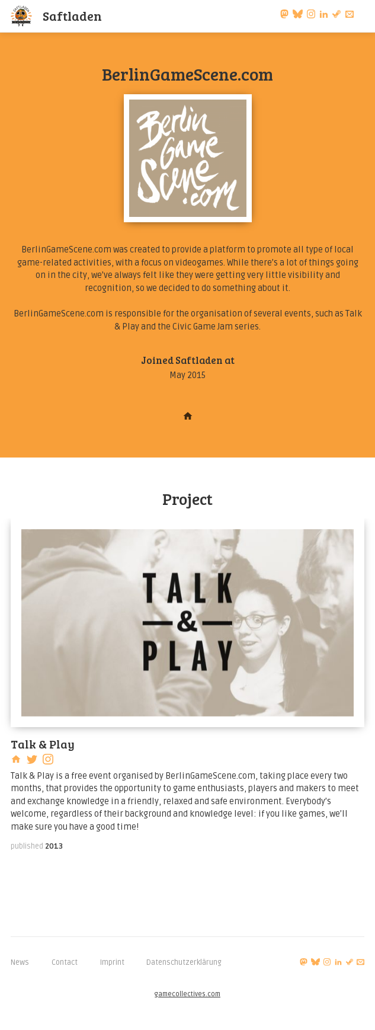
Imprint (112, 962)
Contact (65, 962)
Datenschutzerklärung (184, 962)
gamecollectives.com (187, 994)
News (20, 962)
